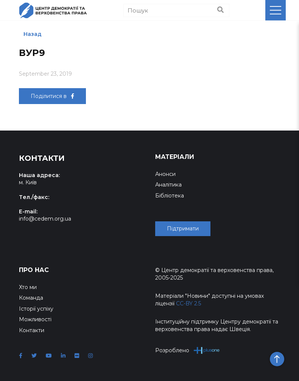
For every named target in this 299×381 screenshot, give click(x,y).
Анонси (165, 174)
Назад (32, 34)
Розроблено (187, 350)
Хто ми (28, 287)
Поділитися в (52, 96)
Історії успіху (36, 308)
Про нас (34, 270)
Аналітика (168, 184)
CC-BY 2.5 (188, 303)
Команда (31, 297)
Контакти (31, 330)
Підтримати (183, 228)
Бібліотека (169, 195)
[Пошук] (176, 10)
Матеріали (174, 156)
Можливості (35, 319)
